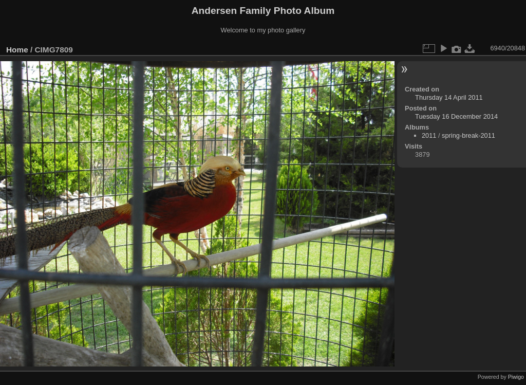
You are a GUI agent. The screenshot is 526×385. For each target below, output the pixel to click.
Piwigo (516, 377)
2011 (429, 135)
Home (17, 49)
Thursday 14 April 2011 (449, 97)
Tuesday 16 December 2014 (456, 116)
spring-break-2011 (468, 135)
